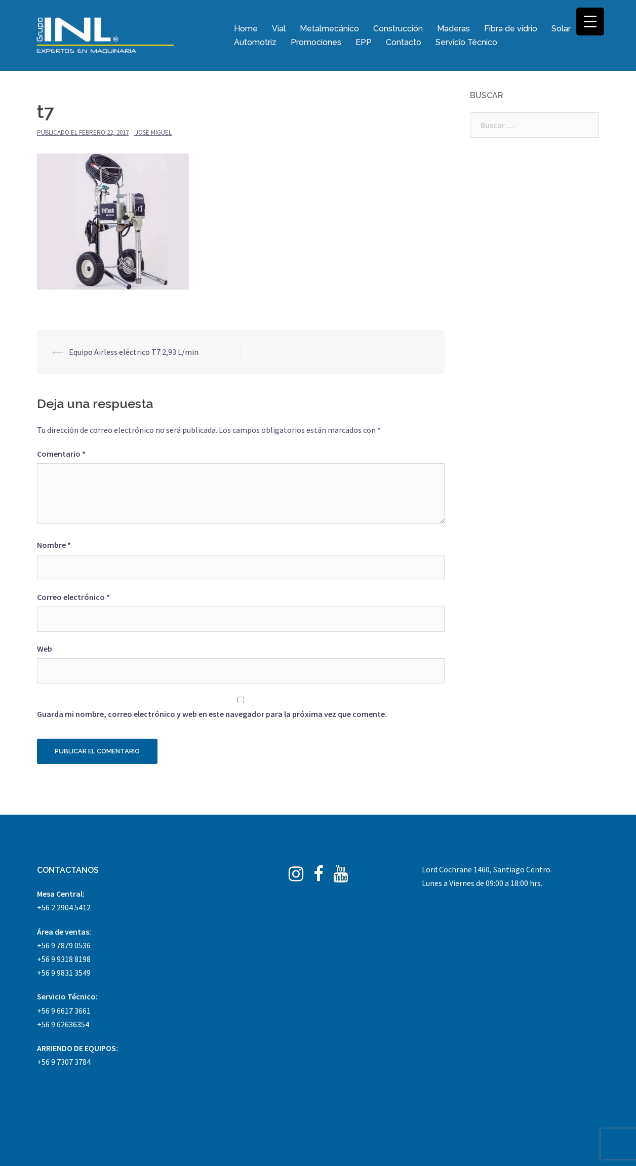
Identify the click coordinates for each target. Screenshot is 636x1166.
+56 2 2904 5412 (64, 907)
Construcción (398, 28)
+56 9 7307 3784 (64, 1062)
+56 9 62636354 (63, 1024)
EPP (363, 42)
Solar (561, 28)
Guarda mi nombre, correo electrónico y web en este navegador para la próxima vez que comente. (212, 714)
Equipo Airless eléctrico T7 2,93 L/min (133, 352)
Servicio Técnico (466, 42)
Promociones (316, 42)
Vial (279, 28)
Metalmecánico (329, 28)
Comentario (61, 454)
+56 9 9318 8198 (64, 959)
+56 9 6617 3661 (64, 1011)
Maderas (453, 28)
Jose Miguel (153, 132)
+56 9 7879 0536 (64, 945)
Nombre (54, 545)
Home (246, 28)
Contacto (403, 42)
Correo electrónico (73, 597)
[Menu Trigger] (590, 21)
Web (44, 649)
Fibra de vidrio (510, 28)
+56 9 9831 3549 (64, 973)
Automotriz (255, 42)
